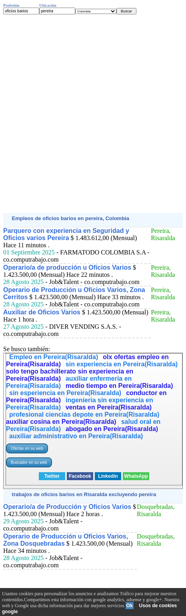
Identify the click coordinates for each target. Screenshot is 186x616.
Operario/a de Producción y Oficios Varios (67, 506)
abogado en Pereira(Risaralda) (112, 428)
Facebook (80, 476)
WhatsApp (136, 476)
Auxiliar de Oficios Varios (41, 312)
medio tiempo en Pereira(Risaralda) (119, 385)
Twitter (52, 476)
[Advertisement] (93, 114)
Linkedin (108, 476)
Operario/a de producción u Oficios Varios (67, 267)
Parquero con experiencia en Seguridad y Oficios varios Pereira (66, 234)
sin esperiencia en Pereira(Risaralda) (65, 392)
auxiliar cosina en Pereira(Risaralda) (61, 421)
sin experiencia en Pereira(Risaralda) (122, 364)
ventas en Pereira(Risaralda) (109, 407)
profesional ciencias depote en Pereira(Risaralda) (84, 414)
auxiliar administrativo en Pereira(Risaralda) (76, 436)
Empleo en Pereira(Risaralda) (53, 357)
